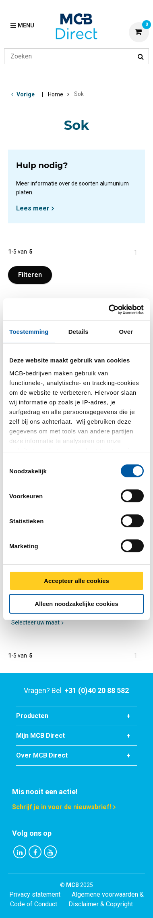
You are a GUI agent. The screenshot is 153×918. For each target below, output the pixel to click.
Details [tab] (78, 331)
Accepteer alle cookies (76, 580)
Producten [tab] (32, 716)
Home (55, 94)
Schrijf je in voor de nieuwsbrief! (61, 807)
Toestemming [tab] (29, 331)
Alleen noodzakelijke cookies (76, 603)
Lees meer (33, 208)
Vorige (26, 94)
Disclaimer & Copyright (100, 904)
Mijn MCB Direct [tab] (40, 735)
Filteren (30, 275)
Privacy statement (34, 894)
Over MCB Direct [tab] (42, 755)
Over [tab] (126, 331)
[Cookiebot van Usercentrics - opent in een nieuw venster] (109, 309)
